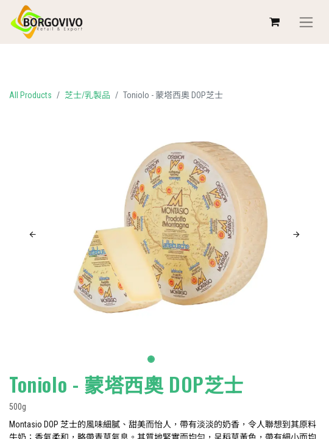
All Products (30, 95)
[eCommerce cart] (274, 22)
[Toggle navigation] (306, 22)
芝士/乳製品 (87, 95)
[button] (32, 234)
